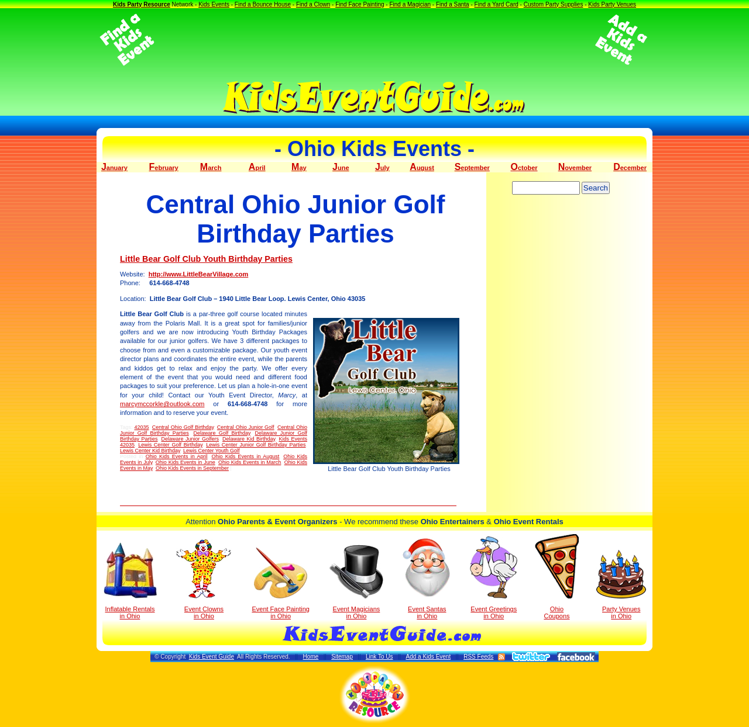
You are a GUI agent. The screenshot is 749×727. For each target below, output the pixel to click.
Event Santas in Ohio (427, 577)
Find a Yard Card (496, 4)
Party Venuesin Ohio (621, 584)
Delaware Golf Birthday (221, 433)
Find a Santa (452, 4)
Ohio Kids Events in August (245, 456)
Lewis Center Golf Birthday (170, 445)
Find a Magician (410, 4)
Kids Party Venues (612, 4)
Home (311, 656)
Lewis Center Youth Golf (211, 450)
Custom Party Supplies (553, 4)
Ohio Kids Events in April (177, 456)
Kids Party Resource (141, 4)
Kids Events (213, 4)
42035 (141, 427)
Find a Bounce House (263, 4)
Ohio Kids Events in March (249, 462)
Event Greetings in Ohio (493, 577)
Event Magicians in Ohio (356, 582)
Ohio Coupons (557, 576)
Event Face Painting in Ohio (280, 583)
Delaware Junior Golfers (190, 439)
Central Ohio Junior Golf (245, 427)
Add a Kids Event (428, 656)
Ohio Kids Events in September (192, 468)
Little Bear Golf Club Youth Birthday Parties (206, 259)
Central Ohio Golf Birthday (183, 427)
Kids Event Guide (211, 656)
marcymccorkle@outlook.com (162, 403)
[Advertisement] (374, 39)
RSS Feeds (478, 656)
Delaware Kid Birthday (248, 439)
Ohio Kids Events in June (185, 462)
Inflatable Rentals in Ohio (130, 580)
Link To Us (379, 656)
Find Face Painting (359, 4)
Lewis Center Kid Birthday (150, 450)
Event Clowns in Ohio (204, 579)
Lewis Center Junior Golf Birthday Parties (255, 445)
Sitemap (342, 656)
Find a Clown (313, 4)
